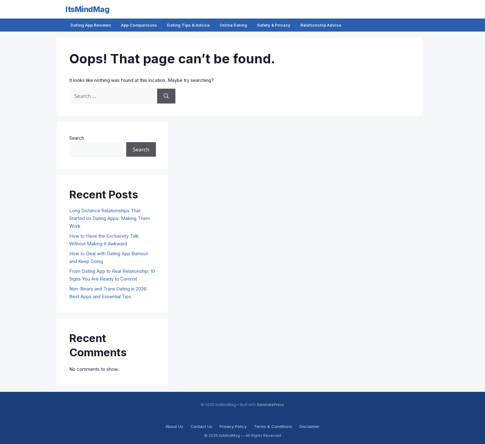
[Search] (166, 96)
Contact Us (201, 426)
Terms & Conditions (273, 426)
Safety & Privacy (273, 25)
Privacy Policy (233, 426)
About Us (174, 426)
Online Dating (233, 25)
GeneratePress (270, 405)
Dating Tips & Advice (188, 25)
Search (76, 138)
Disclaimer (309, 426)
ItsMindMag (87, 9)
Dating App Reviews (91, 25)
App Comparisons (139, 25)
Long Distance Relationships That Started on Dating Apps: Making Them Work (109, 218)
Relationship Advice (320, 25)
